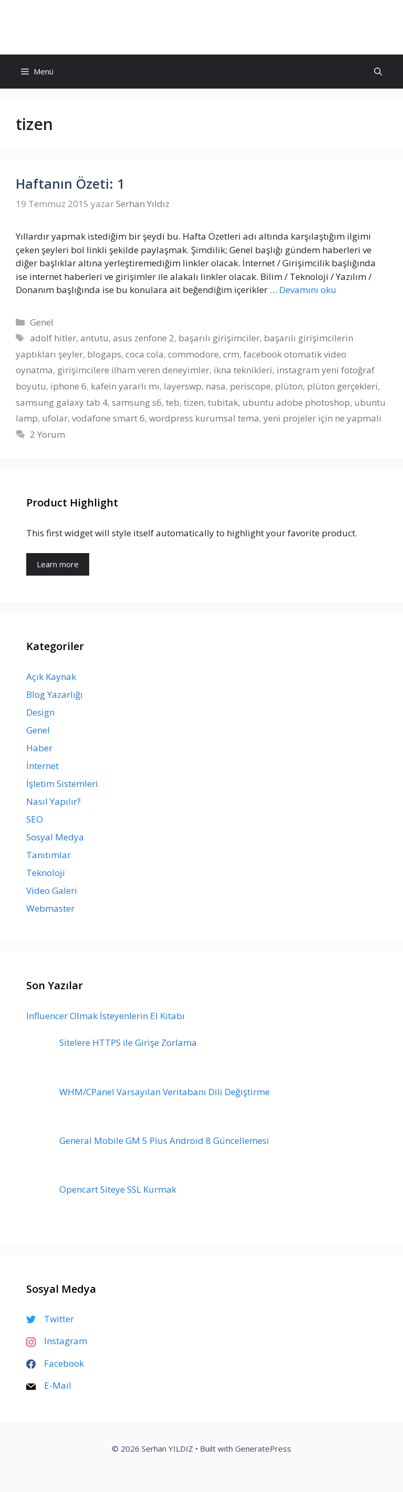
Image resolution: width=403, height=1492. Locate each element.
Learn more (58, 564)
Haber (39, 748)
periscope (250, 386)
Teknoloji (45, 873)
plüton (289, 386)
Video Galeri (51, 890)
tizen (194, 402)
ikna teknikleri (243, 370)
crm (231, 354)
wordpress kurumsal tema (204, 418)
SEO (34, 819)
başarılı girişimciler (219, 338)
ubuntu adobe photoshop (296, 402)
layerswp (183, 386)
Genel (42, 322)
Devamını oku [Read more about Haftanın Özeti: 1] (307, 290)
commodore (193, 354)
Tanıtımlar (48, 855)
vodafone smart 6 (108, 418)
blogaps (104, 354)
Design (40, 712)
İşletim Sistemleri (62, 783)
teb (172, 402)
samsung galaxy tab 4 (62, 402)
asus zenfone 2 (143, 338)
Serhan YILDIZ (202, 27)
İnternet (42, 766)
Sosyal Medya (55, 837)
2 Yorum (47, 434)
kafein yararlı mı (125, 386)
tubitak (223, 402)
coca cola (144, 354)
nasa (216, 386)
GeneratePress (263, 1448)
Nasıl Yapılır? (53, 801)
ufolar (55, 418)
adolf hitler (53, 338)
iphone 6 (68, 386)
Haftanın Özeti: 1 (70, 183)
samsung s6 (137, 402)
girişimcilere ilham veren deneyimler (133, 370)
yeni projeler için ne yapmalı (322, 418)
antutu (94, 338)
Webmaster (50, 908)
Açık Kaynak (51, 677)
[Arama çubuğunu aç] (378, 72)
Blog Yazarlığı (54, 694)
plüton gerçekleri (342, 386)
